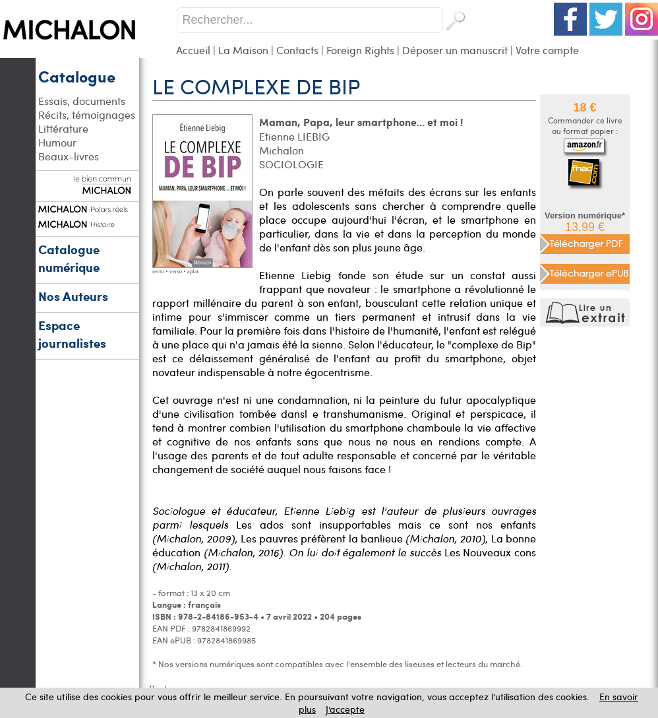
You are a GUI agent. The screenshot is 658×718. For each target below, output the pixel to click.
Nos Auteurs (73, 296)
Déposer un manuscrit (455, 50)
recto (158, 271)
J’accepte (345, 709)
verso (176, 271)
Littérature (63, 128)
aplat (193, 271)
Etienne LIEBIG (294, 136)
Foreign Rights (360, 50)
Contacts (297, 50)
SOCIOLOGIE (291, 164)
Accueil (193, 50)
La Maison (243, 50)
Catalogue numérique (69, 258)
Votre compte (547, 50)
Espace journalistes (72, 334)
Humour (57, 142)
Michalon (281, 150)
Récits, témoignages (86, 114)
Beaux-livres (68, 156)
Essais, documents (81, 101)
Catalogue (76, 76)
